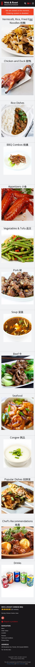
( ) (29, 3)
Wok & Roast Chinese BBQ (12, 607)
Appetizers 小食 (17, 186)
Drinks (17, 563)
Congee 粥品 (17, 437)
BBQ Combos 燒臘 (17, 144)
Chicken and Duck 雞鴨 (17, 61)
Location (3, 633)
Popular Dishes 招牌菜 (17, 479)
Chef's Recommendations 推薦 (17, 522)
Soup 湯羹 (17, 312)
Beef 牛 (17, 354)
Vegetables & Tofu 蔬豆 (17, 228)
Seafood (17, 395)
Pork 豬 (17, 270)
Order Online (4, 630)
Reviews (3, 635)
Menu (2, 628)
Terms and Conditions (7, 638)
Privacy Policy (5, 640)
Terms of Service (20, 663)
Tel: (6, 649)
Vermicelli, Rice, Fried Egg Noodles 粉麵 (17, 20)
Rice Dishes (17, 103)
